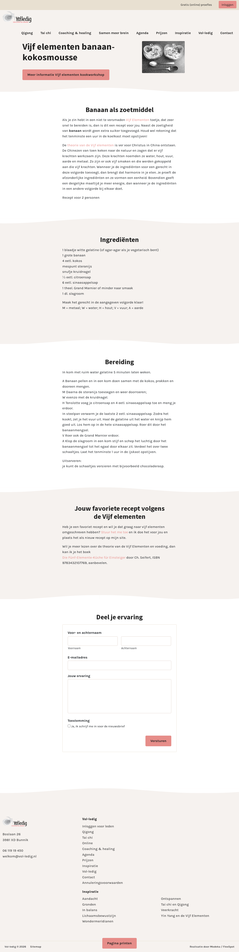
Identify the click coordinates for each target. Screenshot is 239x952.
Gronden (89, 904)
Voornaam (74, 648)
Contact (226, 33)
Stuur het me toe (114, 532)
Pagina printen (119, 943)
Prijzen (161, 33)
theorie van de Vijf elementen (90, 145)
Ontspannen (171, 899)
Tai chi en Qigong (175, 904)
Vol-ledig (205, 33)
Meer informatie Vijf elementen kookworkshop (65, 75)
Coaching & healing (75, 33)
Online (87, 843)
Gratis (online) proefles (196, 5)
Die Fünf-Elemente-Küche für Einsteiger (94, 557)
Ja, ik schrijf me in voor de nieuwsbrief (98, 726)
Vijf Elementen (137, 120)
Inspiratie (183, 33)
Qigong (27, 33)
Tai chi (45, 33)
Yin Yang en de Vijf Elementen (185, 916)
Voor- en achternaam (85, 633)
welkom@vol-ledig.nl (20, 856)
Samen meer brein (114, 33)
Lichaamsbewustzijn (99, 916)
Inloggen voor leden (98, 826)
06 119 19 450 (13, 850)
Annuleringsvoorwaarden (102, 883)
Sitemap (35, 946)
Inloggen (227, 5)
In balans (89, 910)
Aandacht (90, 899)
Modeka (215, 946)
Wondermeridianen (97, 921)
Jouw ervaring (79, 676)
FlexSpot (228, 946)
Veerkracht (170, 910)
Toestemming (79, 721)
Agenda (142, 33)
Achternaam (129, 648)
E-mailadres (77, 657)
